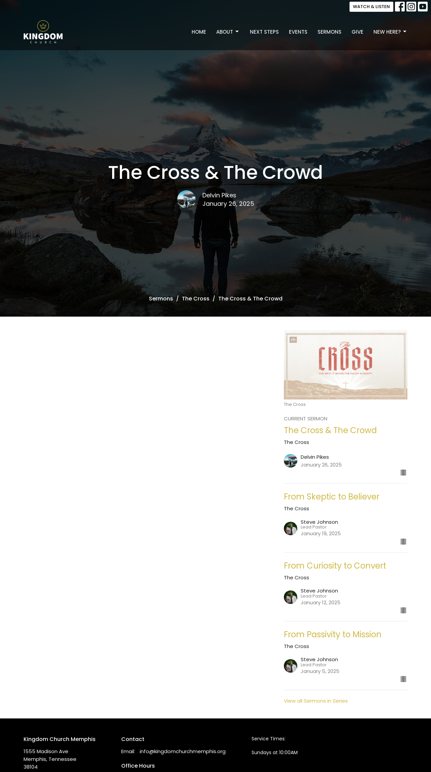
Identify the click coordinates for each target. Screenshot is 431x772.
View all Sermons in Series (316, 700)
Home (199, 31)
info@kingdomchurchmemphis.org (183, 751)
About (228, 31)
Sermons (329, 31)
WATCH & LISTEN (371, 6)
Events (298, 31)
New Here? (390, 31)
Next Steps (264, 31)
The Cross (195, 298)
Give (357, 31)
